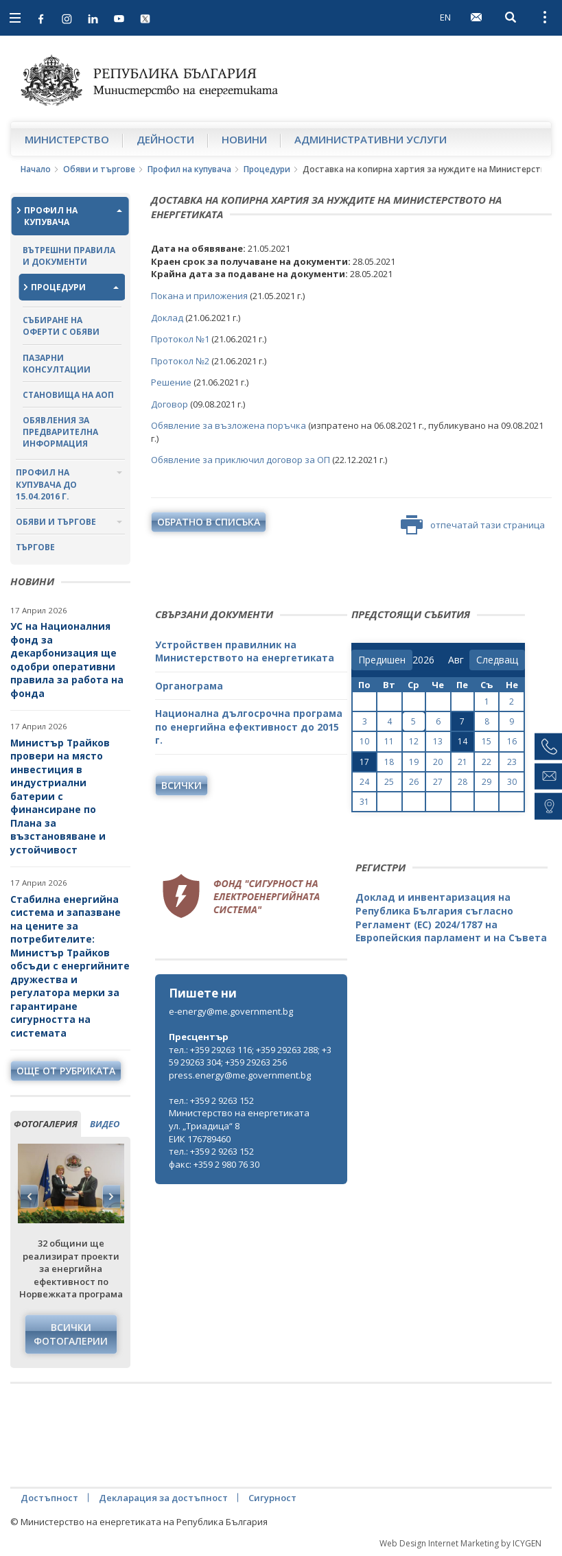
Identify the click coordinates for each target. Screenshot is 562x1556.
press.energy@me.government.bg (240, 1075)
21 (462, 762)
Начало (36, 169)
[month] (458, 660)
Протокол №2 (181, 361)
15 (486, 741)
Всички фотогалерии (71, 1334)
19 (414, 762)
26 (414, 782)
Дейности (165, 139)
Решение (172, 382)
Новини (244, 139)
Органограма (189, 685)
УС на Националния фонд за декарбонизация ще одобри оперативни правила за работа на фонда (67, 660)
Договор (170, 404)
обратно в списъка (208, 521)
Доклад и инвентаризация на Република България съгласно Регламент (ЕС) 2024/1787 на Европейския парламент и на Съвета (451, 917)
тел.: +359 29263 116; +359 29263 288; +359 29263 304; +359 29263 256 (250, 1056)
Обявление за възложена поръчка (228, 425)
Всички (181, 785)
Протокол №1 (180, 339)
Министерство (67, 139)
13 (438, 741)
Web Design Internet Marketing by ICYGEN (460, 1543)
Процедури (267, 169)
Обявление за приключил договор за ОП (240, 459)
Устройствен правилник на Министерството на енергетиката (244, 651)
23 (512, 762)
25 (389, 782)
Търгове (35, 547)
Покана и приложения (199, 296)
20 (438, 762)
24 (364, 782)
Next (111, 1196)
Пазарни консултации (57, 363)
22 (486, 762)
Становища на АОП (68, 395)
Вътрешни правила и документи (69, 256)
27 (438, 782)
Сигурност (272, 1498)
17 (364, 762)
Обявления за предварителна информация (60, 431)
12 (414, 741)
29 (486, 782)
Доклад (168, 317)
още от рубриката (65, 1070)
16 (512, 741)
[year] (423, 660)
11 (389, 741)
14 (462, 741)
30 (512, 782)
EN (445, 17)
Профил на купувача (189, 169)
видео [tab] (104, 1124)
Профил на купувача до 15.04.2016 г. (46, 484)
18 (389, 762)
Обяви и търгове (99, 169)
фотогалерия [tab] (46, 1124)
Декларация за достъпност (163, 1498)
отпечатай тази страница (473, 525)
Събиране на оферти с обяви (61, 326)
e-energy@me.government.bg (231, 1011)
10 (364, 741)
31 (364, 802)
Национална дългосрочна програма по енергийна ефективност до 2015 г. (248, 726)
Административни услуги (370, 139)
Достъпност (49, 1498)
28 (462, 782)
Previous (29, 1196)
